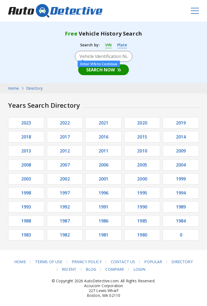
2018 (26, 137)
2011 (104, 151)
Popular (153, 261)
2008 (26, 165)
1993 (26, 207)
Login (139, 269)
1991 (104, 207)
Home (20, 261)
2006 (104, 165)
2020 (142, 123)
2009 (181, 151)
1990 (142, 207)
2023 (26, 123)
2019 (181, 123)
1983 (26, 235)
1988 (26, 221)
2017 (65, 137)
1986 (104, 221)
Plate (122, 44)
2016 (104, 137)
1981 (104, 235)
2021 (104, 123)
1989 (181, 207)
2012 (65, 151)
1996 (104, 193)
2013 (26, 151)
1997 (65, 193)
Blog (91, 269)
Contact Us (123, 261)
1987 (65, 221)
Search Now (100, 70)
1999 (181, 179)
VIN (108, 44)
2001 (104, 179)
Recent (69, 269)
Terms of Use (49, 261)
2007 (65, 165)
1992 (65, 207)
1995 (142, 193)
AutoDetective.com (55, 11)
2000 (142, 179)
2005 (142, 165)
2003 (26, 179)
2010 (142, 151)
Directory (182, 261)
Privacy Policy (87, 261)
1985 (142, 221)
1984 (181, 221)
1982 (65, 235)
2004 (181, 165)
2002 (65, 179)
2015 (142, 137)
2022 (65, 123)
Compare (114, 269)
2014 (181, 137)
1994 (181, 193)
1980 (142, 235)
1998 (26, 193)
